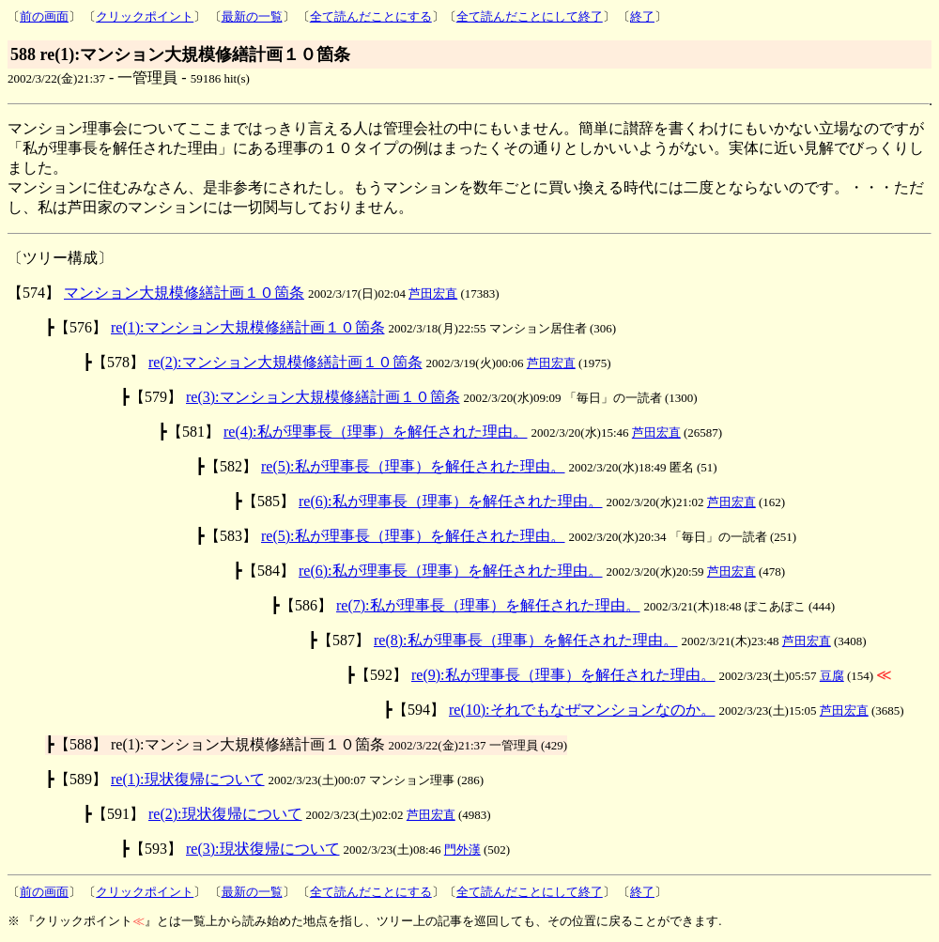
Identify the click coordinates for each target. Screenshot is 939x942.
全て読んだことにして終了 (529, 16)
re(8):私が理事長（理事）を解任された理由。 (526, 640)
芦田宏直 (432, 293)
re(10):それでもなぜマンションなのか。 (582, 710)
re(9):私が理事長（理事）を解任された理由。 (563, 675)
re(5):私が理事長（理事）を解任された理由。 (413, 466)
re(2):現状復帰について (225, 814)
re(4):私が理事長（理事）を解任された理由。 (375, 432)
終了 (642, 16)
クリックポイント (144, 16)
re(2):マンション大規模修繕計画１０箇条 (285, 362)
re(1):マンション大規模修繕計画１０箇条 (248, 327)
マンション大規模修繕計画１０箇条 (184, 293)
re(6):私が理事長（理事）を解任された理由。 (451, 501)
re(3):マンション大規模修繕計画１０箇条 (323, 397)
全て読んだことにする (371, 16)
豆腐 (832, 676)
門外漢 (462, 849)
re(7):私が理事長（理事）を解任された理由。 (488, 605)
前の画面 (44, 16)
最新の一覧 (252, 16)
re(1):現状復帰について (188, 779)
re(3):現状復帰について (263, 849)
